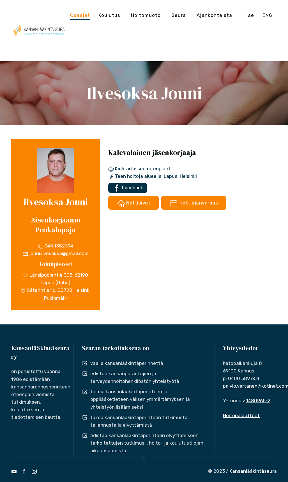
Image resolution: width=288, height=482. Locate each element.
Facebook (127, 188)
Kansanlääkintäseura (253, 471)
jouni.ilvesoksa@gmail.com (55, 253)
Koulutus (109, 15)
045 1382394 (55, 246)
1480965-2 (258, 400)
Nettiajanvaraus (194, 203)
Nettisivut (134, 203)
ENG (267, 15)
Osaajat (80, 15)
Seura (179, 15)
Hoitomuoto (146, 15)
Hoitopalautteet (241, 415)
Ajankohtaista (214, 15)
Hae (249, 15)
